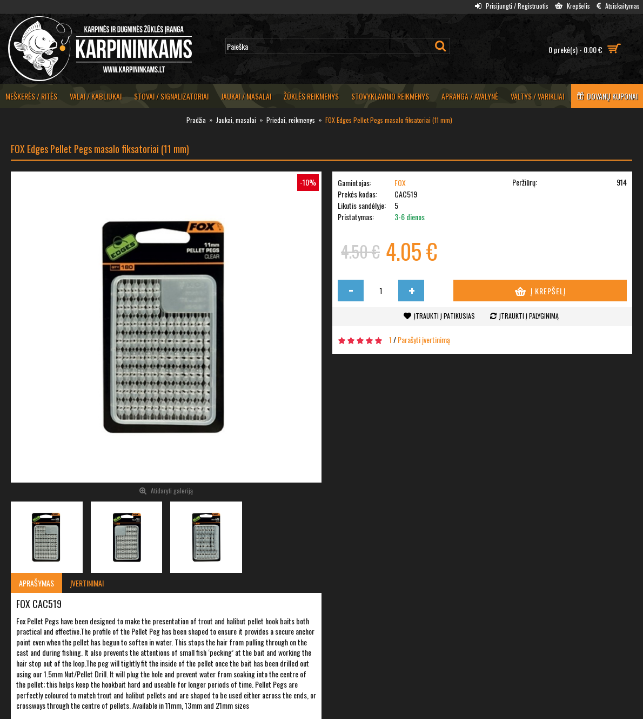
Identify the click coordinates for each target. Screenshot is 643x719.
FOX (400, 182)
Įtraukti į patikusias (444, 315)
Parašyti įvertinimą (424, 339)
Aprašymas (36, 583)
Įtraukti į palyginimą (529, 315)
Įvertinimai (87, 583)
